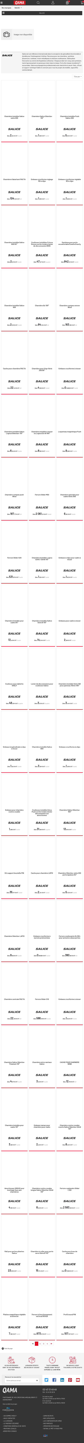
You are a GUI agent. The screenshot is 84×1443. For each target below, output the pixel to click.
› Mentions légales (9, 1428)
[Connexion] (53, 3)
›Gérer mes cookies (10, 1431)
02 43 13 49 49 (50, 1389)
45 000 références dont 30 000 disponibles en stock (11, 1368)
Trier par (77, 76)
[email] (20, 1380)
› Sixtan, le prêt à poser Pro (52, 1428)
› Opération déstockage (51, 1426)
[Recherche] (38, 3)
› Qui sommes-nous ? (10, 1416)
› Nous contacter (9, 1418)
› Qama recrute (48, 1416)
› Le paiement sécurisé (11, 1423)
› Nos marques (48, 1423)
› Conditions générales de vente (14, 1426)
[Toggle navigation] (1, 2)
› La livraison (7, 1421)
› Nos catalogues (49, 1418)
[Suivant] (51, 1344)
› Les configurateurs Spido (52, 1421)
